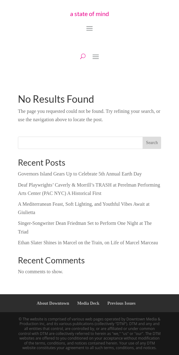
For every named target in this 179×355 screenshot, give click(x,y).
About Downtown (53, 303)
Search (152, 142)
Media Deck (88, 303)
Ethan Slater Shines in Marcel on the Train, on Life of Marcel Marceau (88, 242)
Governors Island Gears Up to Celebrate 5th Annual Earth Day (80, 173)
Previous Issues (121, 303)
